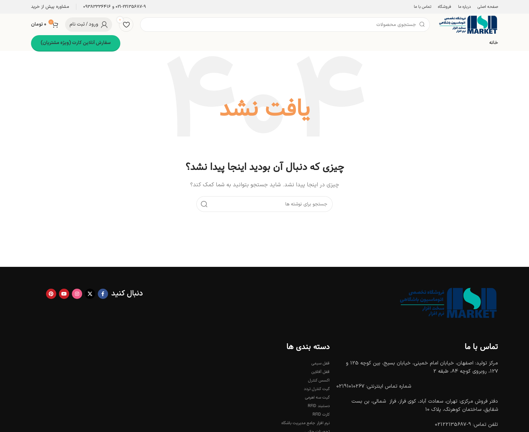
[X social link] (90, 294)
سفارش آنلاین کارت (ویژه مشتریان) (76, 42)
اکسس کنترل (319, 380)
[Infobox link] (114, 7)
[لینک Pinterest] (51, 294)
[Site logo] (467, 24)
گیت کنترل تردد (317, 389)
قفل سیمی (321, 363)
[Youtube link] (64, 294)
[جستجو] (285, 24)
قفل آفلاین (321, 372)
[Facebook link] (103, 294)
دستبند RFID (319, 406)
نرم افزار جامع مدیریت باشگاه (306, 423)
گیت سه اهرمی (317, 397)
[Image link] (447, 302)
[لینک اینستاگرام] (77, 294)
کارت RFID (321, 415)
